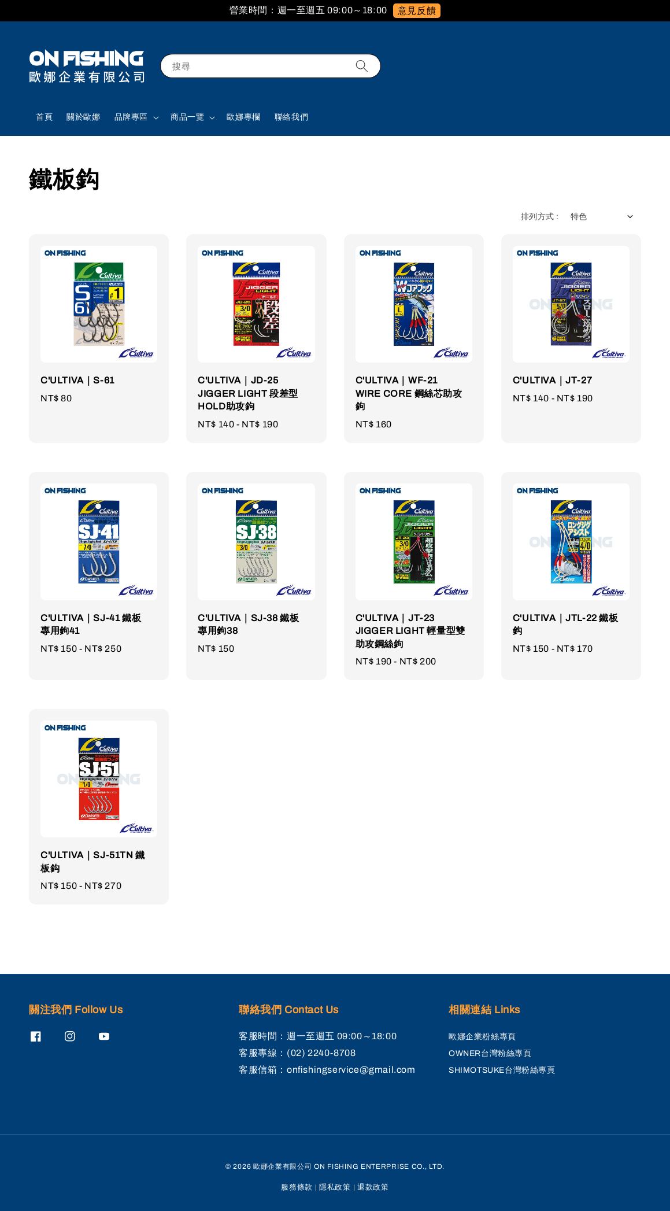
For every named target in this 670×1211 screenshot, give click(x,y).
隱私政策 (335, 1187)
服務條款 (297, 1187)
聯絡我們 (291, 117)
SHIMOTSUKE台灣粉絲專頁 (502, 1070)
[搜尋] (361, 65)
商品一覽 (187, 117)
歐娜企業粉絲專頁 (482, 1036)
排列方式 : (539, 216)
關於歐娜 (83, 117)
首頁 (44, 117)
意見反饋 (417, 11)
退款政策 (373, 1187)
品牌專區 (131, 117)
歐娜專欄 (243, 117)
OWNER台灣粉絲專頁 (490, 1053)
